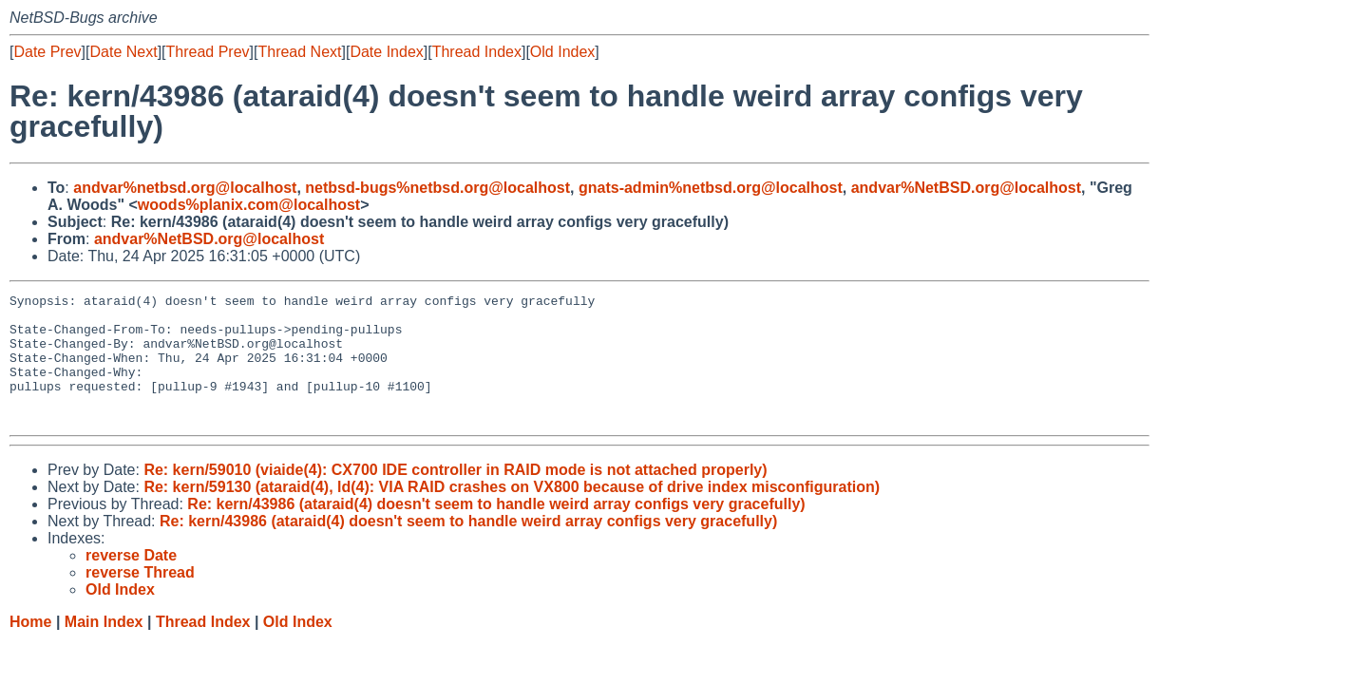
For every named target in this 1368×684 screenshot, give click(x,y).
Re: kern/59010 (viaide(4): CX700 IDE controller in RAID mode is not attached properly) (455, 495)
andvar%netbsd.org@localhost (184, 188)
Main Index (104, 647)
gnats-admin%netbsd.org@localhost (711, 188)
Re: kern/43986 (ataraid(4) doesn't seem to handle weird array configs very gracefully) (496, 530)
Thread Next (299, 52)
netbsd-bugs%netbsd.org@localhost (437, 188)
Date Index (386, 52)
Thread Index (477, 52)
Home (30, 647)
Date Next (123, 52)
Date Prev (47, 52)
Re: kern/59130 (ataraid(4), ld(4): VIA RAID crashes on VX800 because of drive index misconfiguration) (511, 512)
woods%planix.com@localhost (249, 205)
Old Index (562, 52)
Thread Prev (208, 52)
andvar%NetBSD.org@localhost (966, 188)
